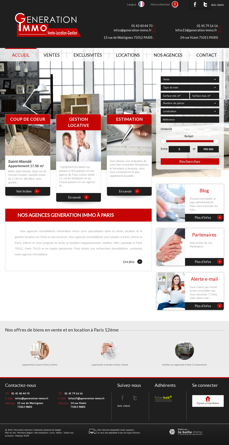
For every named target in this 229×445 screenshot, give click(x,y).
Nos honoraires (41, 432)
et (194, 149)
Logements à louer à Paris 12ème (39, 365)
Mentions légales (25, 432)
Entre (164, 149)
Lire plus (132, 261)
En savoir (78, 197)
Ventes (52, 55)
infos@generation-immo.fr (133, 30)
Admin (59, 432)
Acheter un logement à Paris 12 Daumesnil (184, 365)
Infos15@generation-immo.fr (196, 30)
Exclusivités (88, 55)
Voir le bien (27, 191)
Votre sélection (160, 4)
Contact (206, 55)
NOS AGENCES (168, 55)
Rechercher (190, 161)
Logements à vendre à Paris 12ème (109, 365)
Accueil (21, 55)
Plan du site (10, 432)
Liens (52, 432)
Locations (128, 55)
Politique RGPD (22, 435)
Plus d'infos (208, 217)
